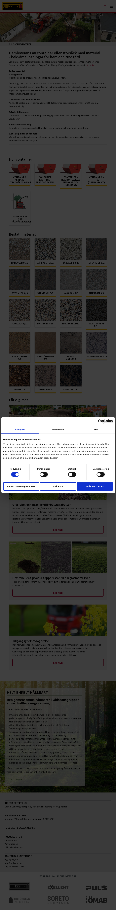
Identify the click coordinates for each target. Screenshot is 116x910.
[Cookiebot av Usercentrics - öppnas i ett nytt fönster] (100, 421)
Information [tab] (58, 429)
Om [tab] (96, 429)
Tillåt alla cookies (95, 486)
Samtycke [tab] (20, 429)
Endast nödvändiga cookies (21, 486)
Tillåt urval (58, 486)
